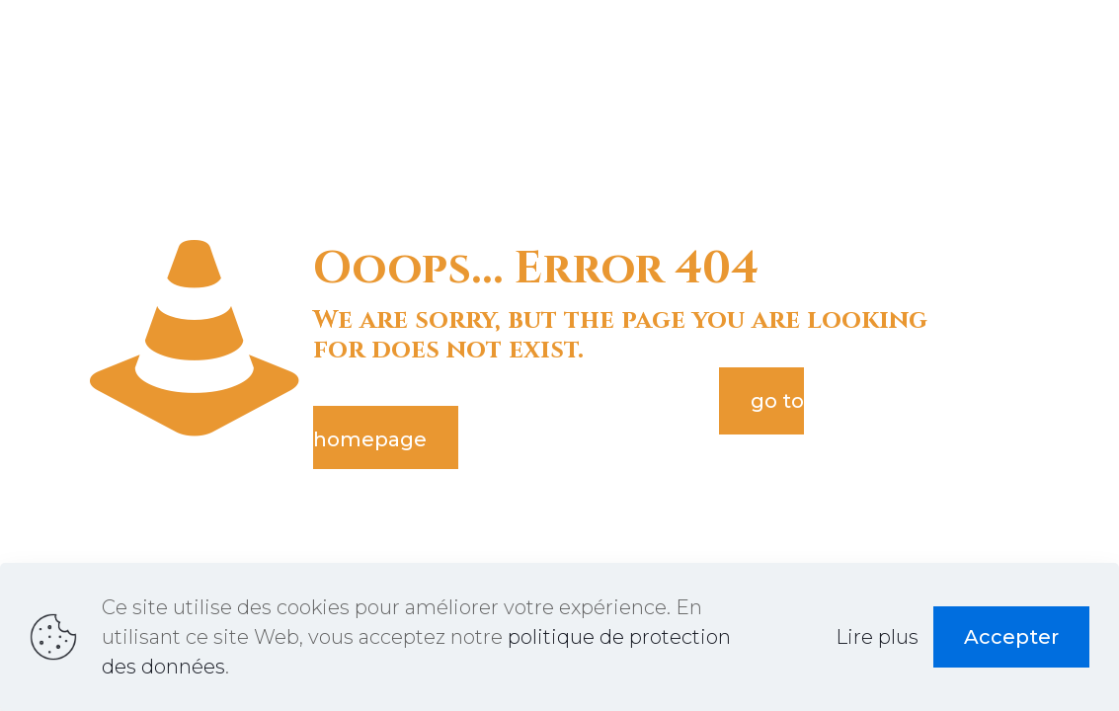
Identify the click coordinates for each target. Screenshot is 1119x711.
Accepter (1011, 637)
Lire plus (877, 637)
